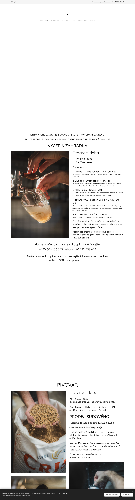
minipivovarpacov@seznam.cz (102, 2)
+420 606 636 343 (119, 2)
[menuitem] (41, 20)
